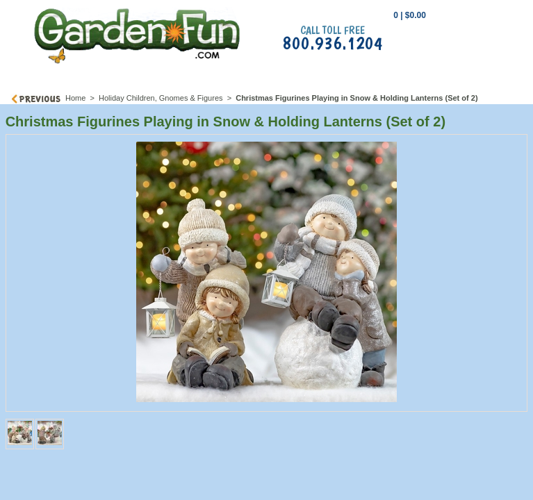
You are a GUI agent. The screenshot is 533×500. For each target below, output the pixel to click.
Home (75, 98)
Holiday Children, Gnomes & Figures (161, 98)
